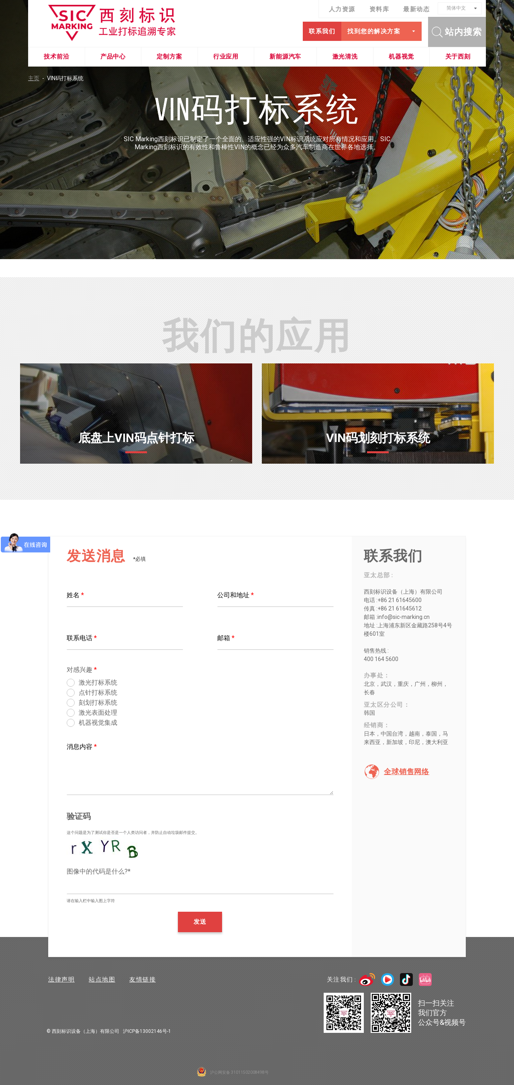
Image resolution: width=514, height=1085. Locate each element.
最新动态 (416, 9)
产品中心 (113, 56)
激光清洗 (345, 56)
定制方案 (169, 56)
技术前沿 (56, 56)
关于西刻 (458, 56)
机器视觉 (401, 56)
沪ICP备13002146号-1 (147, 1031)
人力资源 (342, 9)
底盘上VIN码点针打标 (136, 438)
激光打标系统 (98, 683)
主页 (37, 78)
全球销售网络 (406, 772)
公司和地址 (235, 595)
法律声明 (61, 979)
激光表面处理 (98, 713)
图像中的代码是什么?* (99, 871)
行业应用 (226, 56)
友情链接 (142, 979)
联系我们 (322, 31)
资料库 (379, 9)
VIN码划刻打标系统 (378, 438)
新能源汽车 (285, 56)
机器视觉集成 (98, 723)
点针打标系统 (98, 693)
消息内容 (82, 746)
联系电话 (82, 638)
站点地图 (102, 979)
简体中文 (456, 8)
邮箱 (226, 638)
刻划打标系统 (98, 703)
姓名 (75, 595)
